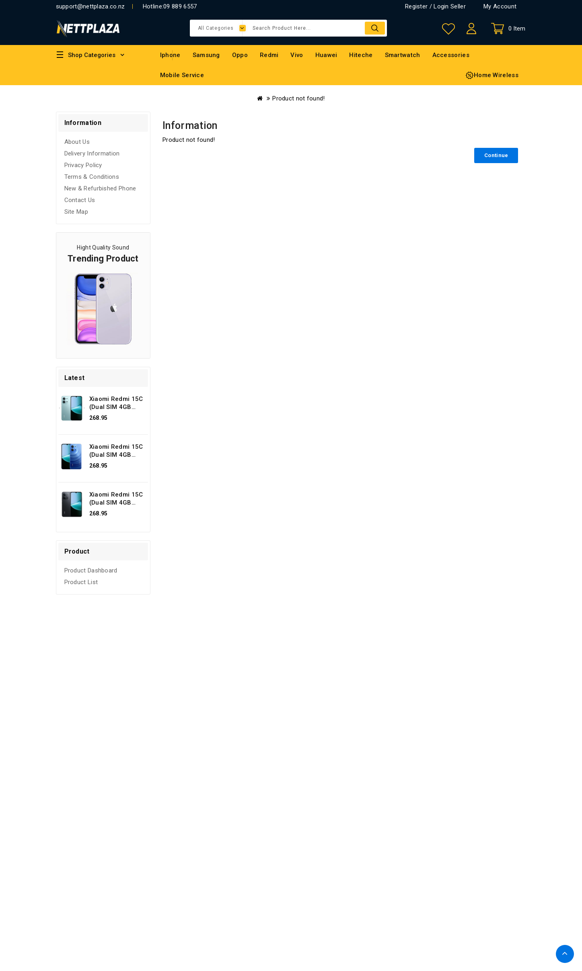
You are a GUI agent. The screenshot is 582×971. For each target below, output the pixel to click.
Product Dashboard (90, 570)
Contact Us (79, 200)
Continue (496, 155)
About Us (77, 141)
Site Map (76, 211)
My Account (499, 6)
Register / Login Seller (435, 6)
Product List (81, 582)
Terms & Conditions (91, 176)
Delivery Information (92, 153)
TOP (565, 954)
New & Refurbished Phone (100, 188)
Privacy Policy (83, 165)
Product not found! (298, 98)
